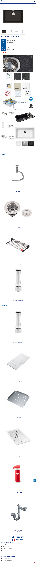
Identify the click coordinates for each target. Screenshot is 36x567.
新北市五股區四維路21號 (9, 550)
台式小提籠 (18, 227)
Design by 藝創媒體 (18, 566)
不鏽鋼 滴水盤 (18, 417)
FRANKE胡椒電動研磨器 (18, 300)
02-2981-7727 (7, 544)
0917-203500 (7, 558)
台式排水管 (18, 191)
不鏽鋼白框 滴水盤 (18, 455)
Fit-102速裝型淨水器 (18, 492)
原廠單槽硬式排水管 (18, 530)
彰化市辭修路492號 (8, 560)
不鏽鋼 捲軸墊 (18, 264)
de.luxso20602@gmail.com (11, 548)
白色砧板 (18, 380)
